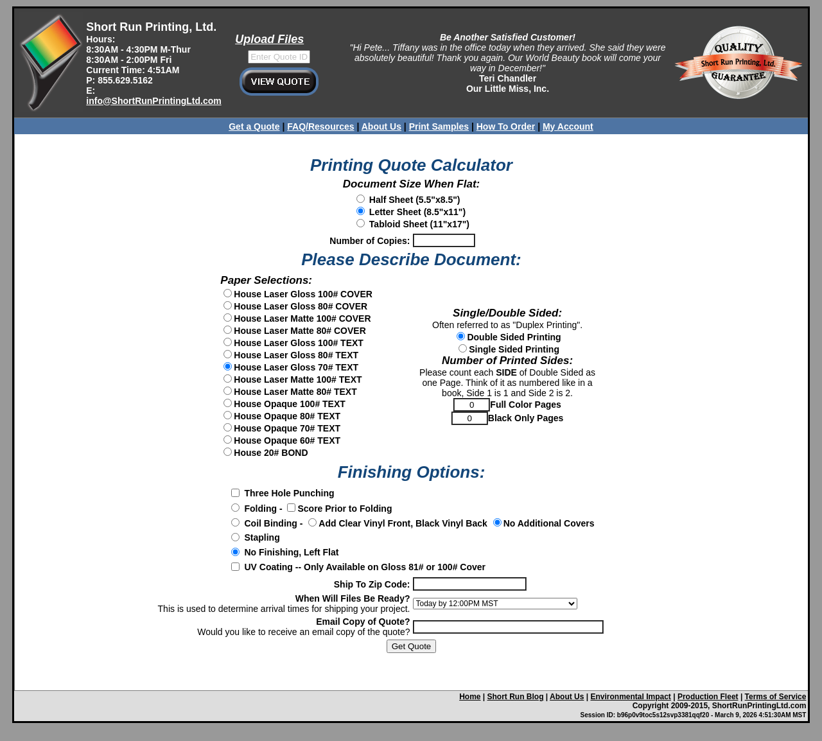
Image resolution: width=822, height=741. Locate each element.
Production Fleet (708, 696)
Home (469, 696)
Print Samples (439, 126)
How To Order (506, 126)
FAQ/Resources (320, 126)
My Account (568, 126)
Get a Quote (254, 126)
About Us (381, 126)
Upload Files (269, 39)
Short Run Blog (515, 696)
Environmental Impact (630, 696)
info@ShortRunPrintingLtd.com (153, 101)
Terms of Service (776, 696)
